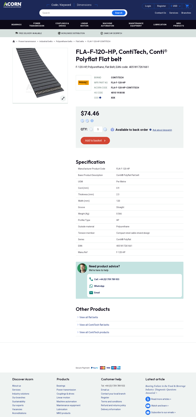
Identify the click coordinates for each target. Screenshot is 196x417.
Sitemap (77, 406)
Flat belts (80, 41)
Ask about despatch (162, 130)
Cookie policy (101, 406)
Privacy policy (88, 406)
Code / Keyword (61, 4)
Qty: (84, 129)
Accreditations (19, 370)
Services (173, 13)
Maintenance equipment (136, 24)
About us (16, 342)
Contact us (171, 408)
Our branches (18, 354)
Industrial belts (46, 41)
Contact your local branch (113, 350)
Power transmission (36, 24)
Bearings (16, 24)
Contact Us (160, 13)
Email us (105, 346)
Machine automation (107, 24)
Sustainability (18, 358)
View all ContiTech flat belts (94, 281)
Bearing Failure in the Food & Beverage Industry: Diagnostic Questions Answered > (165, 346)
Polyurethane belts (64, 41)
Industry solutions (20, 350)
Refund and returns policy (113, 362)
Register (161, 6)
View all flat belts (88, 274)
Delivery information (111, 366)
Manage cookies (115, 406)
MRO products (178, 24)
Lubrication (159, 24)
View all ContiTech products (94, 289)
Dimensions (84, 4)
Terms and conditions (111, 358)
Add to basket (93, 140)
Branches (186, 13)
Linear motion (84, 24)
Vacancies (17, 366)
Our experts (18, 362)
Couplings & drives (62, 24)
